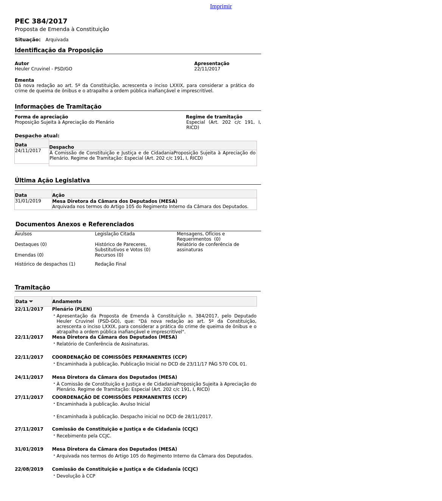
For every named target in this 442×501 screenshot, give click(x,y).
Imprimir (221, 6)
